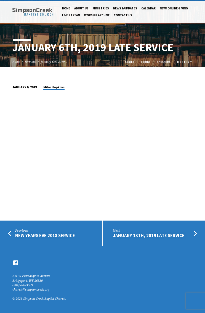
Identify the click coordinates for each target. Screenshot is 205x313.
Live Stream (71, 15)
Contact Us (123, 15)
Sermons (30, 62)
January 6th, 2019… (54, 62)
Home (66, 8)
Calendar (148, 8)
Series (131, 62)
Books (147, 62)
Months (185, 62)
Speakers (165, 62)
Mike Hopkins (54, 87)
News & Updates (125, 8)
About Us (81, 8)
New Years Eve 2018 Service (45, 236)
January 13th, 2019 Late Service (149, 236)
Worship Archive (97, 15)
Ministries (101, 8)
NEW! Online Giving (174, 8)
